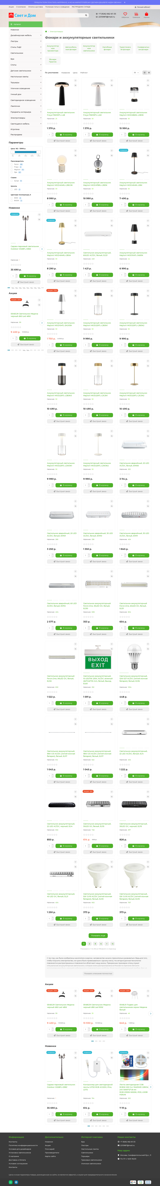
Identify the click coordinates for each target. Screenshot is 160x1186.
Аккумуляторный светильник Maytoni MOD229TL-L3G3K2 (133, 394)
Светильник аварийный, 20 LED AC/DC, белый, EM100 (134, 464)
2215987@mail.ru (105, 16)
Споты (13, 65)
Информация (16, 1137)
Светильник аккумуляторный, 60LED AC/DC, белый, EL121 (97, 254)
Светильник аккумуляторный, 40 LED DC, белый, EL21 (61, 895)
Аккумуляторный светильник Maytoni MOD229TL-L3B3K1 (97, 324)
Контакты (13, 1142)
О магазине (14, 1156)
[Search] (67, 15)
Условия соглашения (18, 1164)
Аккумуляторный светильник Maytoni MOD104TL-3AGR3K (61, 324)
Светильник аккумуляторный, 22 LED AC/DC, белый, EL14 (133, 752)
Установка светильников (20, 1153)
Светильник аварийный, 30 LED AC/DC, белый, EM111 (134, 534)
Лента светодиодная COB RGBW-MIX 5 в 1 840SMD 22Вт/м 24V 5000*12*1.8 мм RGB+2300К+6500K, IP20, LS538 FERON (134, 1090)
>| (112, 944)
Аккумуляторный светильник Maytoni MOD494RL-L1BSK (61, 254)
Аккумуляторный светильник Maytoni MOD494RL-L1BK (133, 184)
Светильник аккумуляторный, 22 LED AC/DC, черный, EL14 (61, 825)
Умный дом (16, 94)
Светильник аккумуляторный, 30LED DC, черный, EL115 (133, 825)
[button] (41, 249)
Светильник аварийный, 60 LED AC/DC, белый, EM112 (62, 604)
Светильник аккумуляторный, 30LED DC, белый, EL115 (97, 825)
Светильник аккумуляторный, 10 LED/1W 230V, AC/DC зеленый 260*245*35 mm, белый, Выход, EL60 (98, 680)
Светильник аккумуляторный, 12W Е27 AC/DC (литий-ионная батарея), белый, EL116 (134, 678)
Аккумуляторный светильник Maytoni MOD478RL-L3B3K (97, 184)
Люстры (14, 41)
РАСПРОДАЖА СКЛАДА (81, 7)
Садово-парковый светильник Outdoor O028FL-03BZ (25, 247)
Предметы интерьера (21, 112)
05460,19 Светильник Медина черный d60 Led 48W (24, 315)
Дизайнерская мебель (21, 35)
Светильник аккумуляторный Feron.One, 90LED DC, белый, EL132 (60, 678)
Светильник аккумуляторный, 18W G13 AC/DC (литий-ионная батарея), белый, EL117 (61, 753)
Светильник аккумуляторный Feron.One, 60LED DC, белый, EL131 (133, 606)
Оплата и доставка (35, 7)
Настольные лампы (19, 77)
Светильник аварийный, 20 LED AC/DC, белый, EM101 (62, 534)
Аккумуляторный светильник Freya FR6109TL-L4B (61, 113)
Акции (11, 7)
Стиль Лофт (16, 47)
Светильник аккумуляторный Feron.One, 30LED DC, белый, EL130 (97, 606)
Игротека (15, 129)
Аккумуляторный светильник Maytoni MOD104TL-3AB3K (133, 254)
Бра (12, 59)
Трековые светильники (91, 1160)
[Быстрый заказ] (25, 282)
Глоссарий (49, 1149)
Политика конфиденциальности (23, 1145)
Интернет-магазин (92, 1137)
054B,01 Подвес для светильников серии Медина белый (133, 1007)
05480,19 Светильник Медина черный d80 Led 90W (96, 1006)
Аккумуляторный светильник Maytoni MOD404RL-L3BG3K (61, 184)
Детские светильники (21, 71)
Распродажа (16, 134)
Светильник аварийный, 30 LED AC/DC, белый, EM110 (98, 534)
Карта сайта (50, 1156)
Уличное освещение (20, 88)
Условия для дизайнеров (20, 1149)
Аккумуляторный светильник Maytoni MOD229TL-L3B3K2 (133, 324)
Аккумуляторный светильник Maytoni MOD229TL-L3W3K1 (61, 464)
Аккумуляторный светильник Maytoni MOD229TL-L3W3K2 (97, 464)
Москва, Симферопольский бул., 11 (135, 1155)
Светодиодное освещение (23, 100)
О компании (21, 7)
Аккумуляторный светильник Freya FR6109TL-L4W (97, 113)
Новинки (15, 30)
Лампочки (15, 106)
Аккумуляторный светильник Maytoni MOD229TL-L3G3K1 (97, 394)
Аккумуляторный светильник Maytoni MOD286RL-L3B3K (133, 113)
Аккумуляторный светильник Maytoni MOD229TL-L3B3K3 (61, 394)
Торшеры (15, 82)
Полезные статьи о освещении (57, 7)
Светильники (17, 53)
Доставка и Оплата (17, 1160)
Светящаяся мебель (20, 124)
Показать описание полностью (98, 973)
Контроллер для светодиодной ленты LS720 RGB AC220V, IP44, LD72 (98, 1087)
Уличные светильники (91, 1164)
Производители (52, 1153)
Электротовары (18, 118)
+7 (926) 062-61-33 (105, 13)
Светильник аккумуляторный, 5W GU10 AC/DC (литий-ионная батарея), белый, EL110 (97, 896)
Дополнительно (54, 1137)
